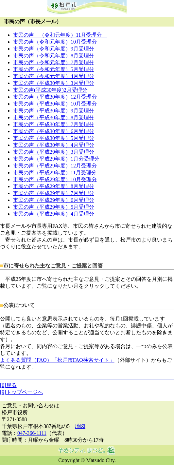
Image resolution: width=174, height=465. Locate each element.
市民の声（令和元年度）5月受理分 (53, 69)
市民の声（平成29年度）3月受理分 (53, 152)
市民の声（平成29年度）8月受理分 (53, 186)
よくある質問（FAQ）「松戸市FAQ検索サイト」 (57, 360)
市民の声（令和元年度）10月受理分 (57, 42)
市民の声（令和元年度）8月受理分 (53, 55)
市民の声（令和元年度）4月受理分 (53, 76)
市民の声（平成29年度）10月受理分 (55, 179)
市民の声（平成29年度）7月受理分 (53, 193)
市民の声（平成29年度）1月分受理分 (56, 159)
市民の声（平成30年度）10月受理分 (55, 104)
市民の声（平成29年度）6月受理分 (53, 200)
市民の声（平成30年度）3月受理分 (53, 83)
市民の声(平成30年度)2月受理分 (50, 90)
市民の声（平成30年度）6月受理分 (53, 131)
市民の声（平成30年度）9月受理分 (53, 110)
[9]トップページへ (21, 392)
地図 (80, 426)
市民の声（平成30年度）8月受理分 (53, 117)
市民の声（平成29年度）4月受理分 (53, 214)
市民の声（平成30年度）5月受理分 (53, 138)
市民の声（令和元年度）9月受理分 (53, 48)
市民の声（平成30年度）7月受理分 (53, 124)
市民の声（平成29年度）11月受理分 (54, 172)
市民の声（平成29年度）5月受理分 (53, 207)
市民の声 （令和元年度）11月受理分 (60, 35)
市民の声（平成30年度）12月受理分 (55, 97)
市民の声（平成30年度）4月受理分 (53, 145)
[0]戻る (8, 385)
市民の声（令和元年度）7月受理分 (53, 62)
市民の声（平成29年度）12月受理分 (55, 165)
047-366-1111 (31, 433)
